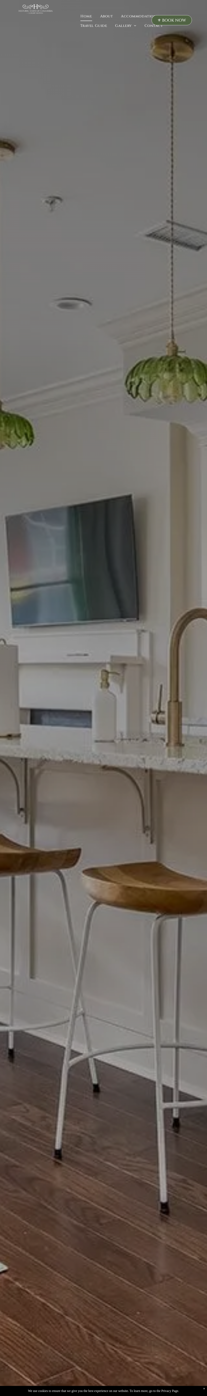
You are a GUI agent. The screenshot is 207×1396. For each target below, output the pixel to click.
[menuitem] (86, 16)
